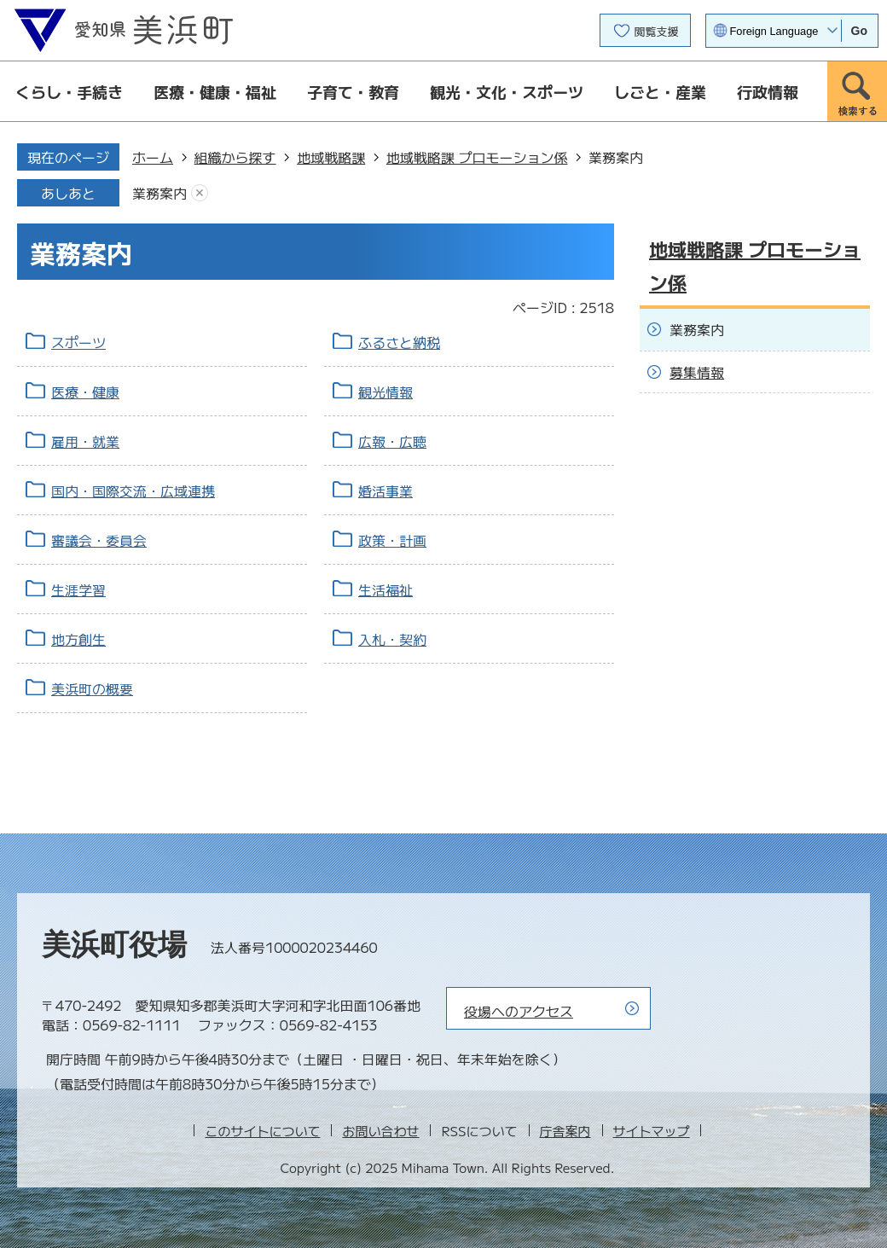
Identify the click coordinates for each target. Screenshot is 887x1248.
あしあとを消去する (199, 193)
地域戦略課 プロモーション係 (477, 157)
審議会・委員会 (99, 540)
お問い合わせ (380, 1131)
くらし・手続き (69, 91)
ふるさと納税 (399, 342)
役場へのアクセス (518, 1011)
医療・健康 (85, 391)
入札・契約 (392, 639)
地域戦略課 (331, 157)
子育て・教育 (353, 91)
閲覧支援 (657, 31)
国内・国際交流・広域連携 (133, 490)
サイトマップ (651, 1131)
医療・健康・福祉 (215, 91)
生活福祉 (385, 589)
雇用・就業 (85, 441)
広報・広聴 (392, 441)
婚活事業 (385, 490)
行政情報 (767, 91)
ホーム (152, 157)
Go (859, 31)
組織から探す (235, 157)
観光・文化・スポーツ (506, 91)
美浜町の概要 (92, 688)
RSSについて (479, 1131)
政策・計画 (392, 540)
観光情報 (385, 391)
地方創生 (78, 639)
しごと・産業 (660, 91)
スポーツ (78, 342)
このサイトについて (262, 1131)
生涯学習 (78, 589)
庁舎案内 (565, 1131)
